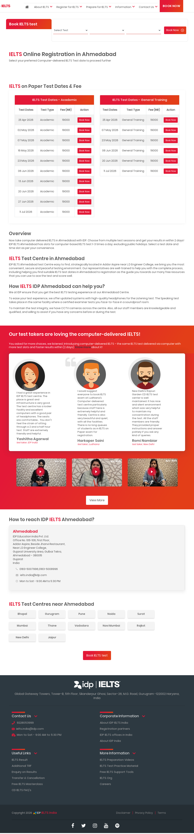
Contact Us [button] (146, 14)
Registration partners (115, 729)
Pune (83, 614)
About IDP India (110, 741)
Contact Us (24, 716)
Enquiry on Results (24, 772)
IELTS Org (106, 778)
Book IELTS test (97, 655)
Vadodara (83, 626)
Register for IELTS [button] (67, 14)
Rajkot (144, 626)
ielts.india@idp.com (31, 575)
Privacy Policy (144, 813)
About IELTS (41, 14)
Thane (53, 626)
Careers (105, 784)
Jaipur (53, 637)
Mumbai (22, 626)
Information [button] (123, 14)
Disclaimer (123, 813)
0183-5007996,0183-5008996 (37, 569)
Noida (114, 614)
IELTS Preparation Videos (117, 760)
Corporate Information (122, 716)
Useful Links (24, 753)
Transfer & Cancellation (28, 778)
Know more (83, 347)
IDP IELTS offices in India (116, 735)
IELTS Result (20, 760)
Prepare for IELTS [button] (97, 14)
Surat (144, 614)
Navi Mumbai (113, 626)
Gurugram (53, 614)
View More (97, 500)
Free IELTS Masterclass (27, 784)
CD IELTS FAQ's (21, 790)
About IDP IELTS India (114, 723)
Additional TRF (21, 766)
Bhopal (23, 614)
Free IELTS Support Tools (117, 772)
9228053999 (23, 723)
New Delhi (22, 637)
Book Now (171, 13)
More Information (118, 753)
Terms (162, 813)
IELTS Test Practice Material (119, 766)
